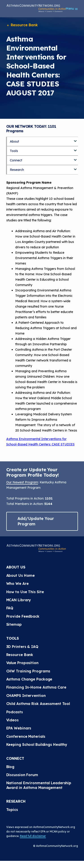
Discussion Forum (22, 775)
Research (17, 170)
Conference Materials (25, 736)
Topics (12, 809)
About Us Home (20, 575)
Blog (10, 766)
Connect (16, 160)
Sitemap (14, 624)
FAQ (9, 608)
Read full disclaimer (33, 836)
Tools (14, 151)
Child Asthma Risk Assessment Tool (38, 703)
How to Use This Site (25, 592)
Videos (12, 720)
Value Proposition (22, 663)
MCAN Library (18, 600)
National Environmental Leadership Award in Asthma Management (39, 785)
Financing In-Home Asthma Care (36, 687)
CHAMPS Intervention (26, 695)
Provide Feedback (22, 616)
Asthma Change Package (29, 679)
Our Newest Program (22, 482)
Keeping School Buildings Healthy (36, 744)
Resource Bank (22, 25)
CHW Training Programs (28, 671)
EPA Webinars (18, 728)
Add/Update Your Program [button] (35, 521)
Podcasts (14, 712)
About (14, 141)
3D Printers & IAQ (22, 646)
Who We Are (17, 583)
